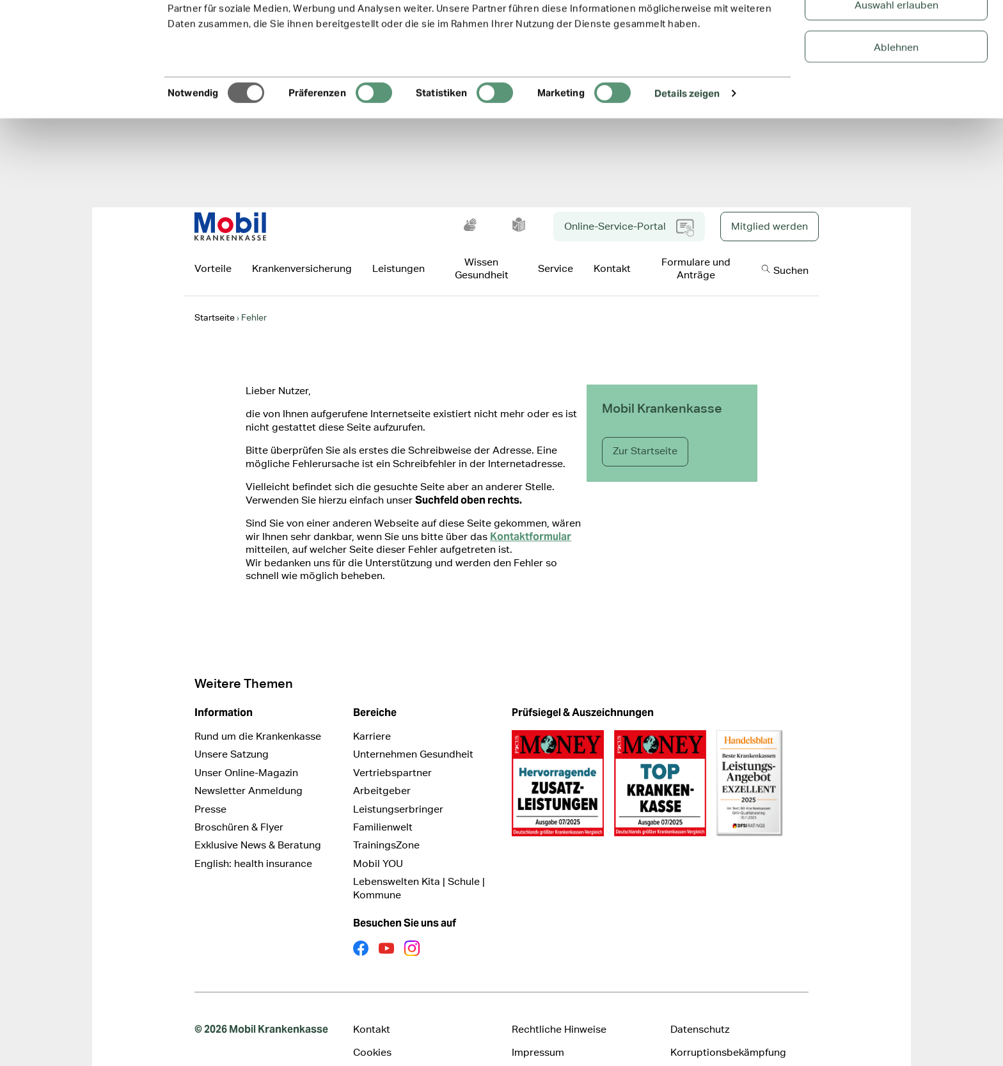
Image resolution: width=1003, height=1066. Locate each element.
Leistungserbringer (398, 789)
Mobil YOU (378, 844)
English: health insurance (253, 844)
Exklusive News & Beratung (257, 825)
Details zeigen (687, 162)
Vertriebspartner (392, 753)
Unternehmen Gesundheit (413, 734)
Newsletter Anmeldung (248, 771)
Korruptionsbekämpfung (728, 1032)
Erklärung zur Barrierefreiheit (421, 1056)
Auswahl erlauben (896, 74)
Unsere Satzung (231, 734)
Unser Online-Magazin (246, 753)
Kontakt (371, 1009)
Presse (210, 789)
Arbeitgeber (382, 771)
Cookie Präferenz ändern (569, 1056)
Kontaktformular (530, 516)
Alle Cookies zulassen (896, 32)
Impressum (538, 1032)
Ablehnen (896, 116)
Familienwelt (383, 807)
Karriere (372, 716)
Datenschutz (699, 1009)
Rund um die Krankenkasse (257, 716)
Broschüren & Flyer (238, 807)
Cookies (372, 1032)
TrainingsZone (386, 825)
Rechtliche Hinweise (559, 1009)
